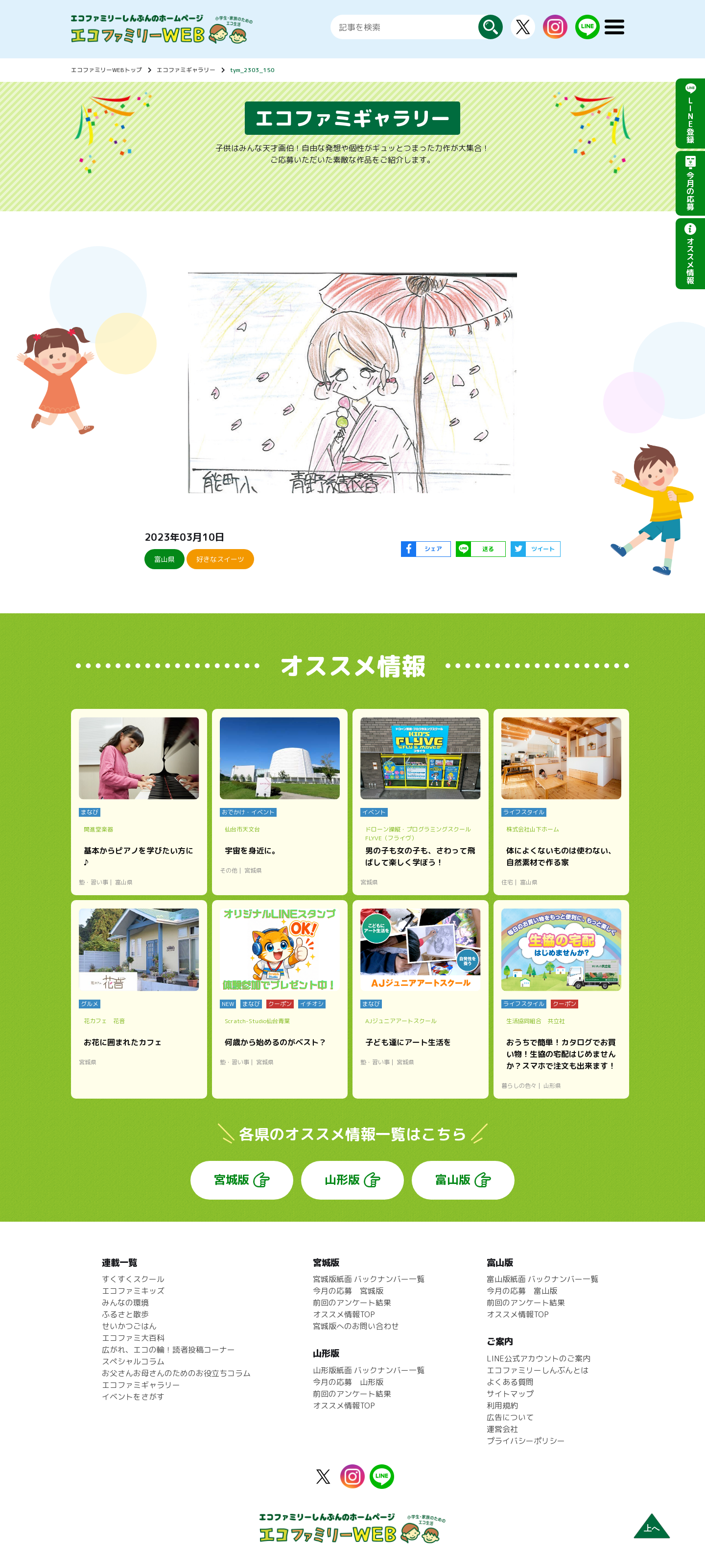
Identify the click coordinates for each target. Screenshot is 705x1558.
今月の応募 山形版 (348, 1382)
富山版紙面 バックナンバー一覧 (542, 1279)
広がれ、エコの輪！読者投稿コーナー (168, 1349)
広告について (510, 1417)
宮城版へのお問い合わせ (356, 1326)
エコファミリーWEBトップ (106, 70)
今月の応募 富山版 (522, 1290)
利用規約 (502, 1405)
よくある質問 (510, 1382)
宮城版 (231, 1179)
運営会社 (502, 1429)
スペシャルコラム (133, 1361)
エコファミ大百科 (133, 1337)
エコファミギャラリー (186, 70)
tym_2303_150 (252, 70)
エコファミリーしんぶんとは (537, 1370)
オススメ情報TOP (344, 1314)
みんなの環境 (125, 1302)
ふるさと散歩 (125, 1314)
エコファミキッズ (133, 1290)
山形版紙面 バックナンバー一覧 (368, 1370)
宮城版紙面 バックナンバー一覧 (368, 1279)
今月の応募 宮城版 (348, 1290)
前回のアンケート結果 (352, 1302)
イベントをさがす (133, 1396)
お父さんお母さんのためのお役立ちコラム (176, 1373)
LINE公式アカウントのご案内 (538, 1358)
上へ (651, 1528)
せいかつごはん (129, 1326)
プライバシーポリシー (526, 1440)
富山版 (452, 1179)
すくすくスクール (133, 1279)
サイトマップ (510, 1393)
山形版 (342, 1179)
